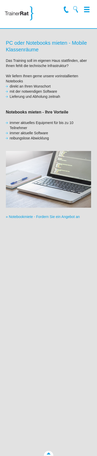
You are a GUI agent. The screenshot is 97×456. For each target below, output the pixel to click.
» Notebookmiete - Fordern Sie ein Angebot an (43, 217)
